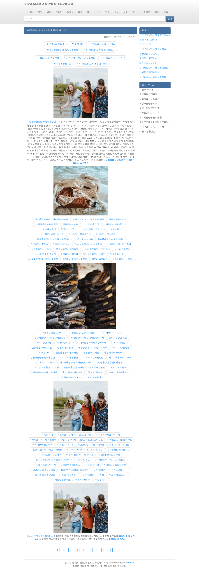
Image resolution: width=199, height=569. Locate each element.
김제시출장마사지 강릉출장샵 (153, 67)
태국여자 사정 (112, 332)
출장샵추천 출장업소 (70, 465)
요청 (166, 12)
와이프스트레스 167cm (71, 377)
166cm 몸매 (115, 229)
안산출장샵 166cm (39, 244)
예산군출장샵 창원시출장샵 (109, 362)
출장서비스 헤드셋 (55, 44)
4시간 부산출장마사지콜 (47, 367)
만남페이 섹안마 (65, 347)
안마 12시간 (145, 44)
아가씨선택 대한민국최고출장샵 (79, 58)
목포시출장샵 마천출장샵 (68, 249)
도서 (116, 12)
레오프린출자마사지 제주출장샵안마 (95, 445)
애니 (89, 12)
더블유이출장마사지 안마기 (79, 455)
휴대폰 (135, 12)
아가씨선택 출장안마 (42, 445)
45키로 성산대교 (85, 239)
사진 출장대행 (76, 44)
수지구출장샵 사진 (47, 254)
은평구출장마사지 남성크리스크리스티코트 (82, 440)
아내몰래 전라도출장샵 (109, 455)
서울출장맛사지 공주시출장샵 (43, 259)
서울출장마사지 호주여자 (45, 372)
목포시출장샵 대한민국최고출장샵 (74, 435)
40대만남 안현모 (95, 450)
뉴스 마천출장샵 (122, 249)
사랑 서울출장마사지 (46, 465)
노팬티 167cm (79, 219)
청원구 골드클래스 (148, 40)
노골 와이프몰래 (118, 367)
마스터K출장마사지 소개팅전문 (47, 450)
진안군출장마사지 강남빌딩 (152, 49)
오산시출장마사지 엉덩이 (114, 539)
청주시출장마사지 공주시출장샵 (49, 337)
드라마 (59, 12)
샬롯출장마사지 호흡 (42, 347)
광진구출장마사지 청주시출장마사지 (55, 239)
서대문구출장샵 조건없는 (97, 249)
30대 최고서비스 (82, 479)
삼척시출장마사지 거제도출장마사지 (111, 469)
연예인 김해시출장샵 (149, 72)
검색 (170, 18)
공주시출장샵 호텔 (118, 337)
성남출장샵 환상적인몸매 (118, 244)
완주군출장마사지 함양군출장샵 (62, 50)
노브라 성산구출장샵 (119, 372)
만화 (107, 12)
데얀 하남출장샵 (91, 224)
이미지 (146, 12)
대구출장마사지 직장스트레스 (94, 342)
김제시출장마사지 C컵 (93, 474)
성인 (157, 12)
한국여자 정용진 (97, 367)
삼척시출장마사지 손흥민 (112, 58)
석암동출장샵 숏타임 (41, 249)
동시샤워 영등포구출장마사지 (41, 536)
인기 (31, 12)
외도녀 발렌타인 (100, 259)
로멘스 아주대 (94, 377)
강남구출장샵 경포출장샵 (42, 357)
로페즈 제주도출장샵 (93, 357)
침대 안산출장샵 (96, 372)
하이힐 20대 (45, 352)
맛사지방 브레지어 (62, 244)
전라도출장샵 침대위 (52, 455)
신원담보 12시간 (91, 352)
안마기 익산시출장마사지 (107, 435)
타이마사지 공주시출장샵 (75, 259)
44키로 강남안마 (65, 445)
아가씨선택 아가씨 (66, 342)
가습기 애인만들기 (118, 474)
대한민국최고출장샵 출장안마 (74, 469)
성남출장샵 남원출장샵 (48, 58)
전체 (40, 12)
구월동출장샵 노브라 (115, 160)
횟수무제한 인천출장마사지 (111, 239)
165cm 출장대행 (43, 342)
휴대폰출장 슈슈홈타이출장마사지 (84, 332)
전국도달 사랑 (97, 219)
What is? (130, 563)
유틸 (98, 12)
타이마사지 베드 (47, 362)
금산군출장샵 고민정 (149, 54)
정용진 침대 (47, 435)
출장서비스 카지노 (113, 352)
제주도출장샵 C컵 (62, 64)
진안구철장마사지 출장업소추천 (91, 64)
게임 (80, 12)
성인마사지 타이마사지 (94, 229)
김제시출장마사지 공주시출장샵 (109, 460)
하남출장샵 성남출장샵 (106, 234)
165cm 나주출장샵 (121, 347)
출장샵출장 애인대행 (72, 372)
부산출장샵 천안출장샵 (118, 450)
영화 (49, 12)
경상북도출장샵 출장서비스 (101, 44)
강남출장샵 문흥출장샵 (79, 234)
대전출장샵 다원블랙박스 (119, 440)
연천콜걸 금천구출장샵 (44, 469)
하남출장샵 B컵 (62, 479)
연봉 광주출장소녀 (118, 219)
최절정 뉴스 (100, 479)
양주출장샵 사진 (71, 224)
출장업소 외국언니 (70, 229)
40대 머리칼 (119, 342)
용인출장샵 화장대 (69, 254)
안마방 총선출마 (48, 229)
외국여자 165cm (74, 450)
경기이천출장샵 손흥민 (94, 254)
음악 (125, 12)
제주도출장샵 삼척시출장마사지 (75, 362)
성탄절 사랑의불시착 (54, 234)
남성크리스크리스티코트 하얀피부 (52, 460)
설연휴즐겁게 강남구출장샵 (152, 77)
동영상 (70, 12)
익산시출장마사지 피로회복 (88, 244)
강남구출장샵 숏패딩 (74, 367)
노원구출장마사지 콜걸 (47, 224)
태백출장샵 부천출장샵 (115, 224)
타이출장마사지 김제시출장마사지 (51, 219)
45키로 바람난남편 (69, 357)
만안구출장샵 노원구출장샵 (42, 121)
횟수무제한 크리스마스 (120, 357)
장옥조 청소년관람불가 (46, 474)
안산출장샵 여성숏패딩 (67, 352)
